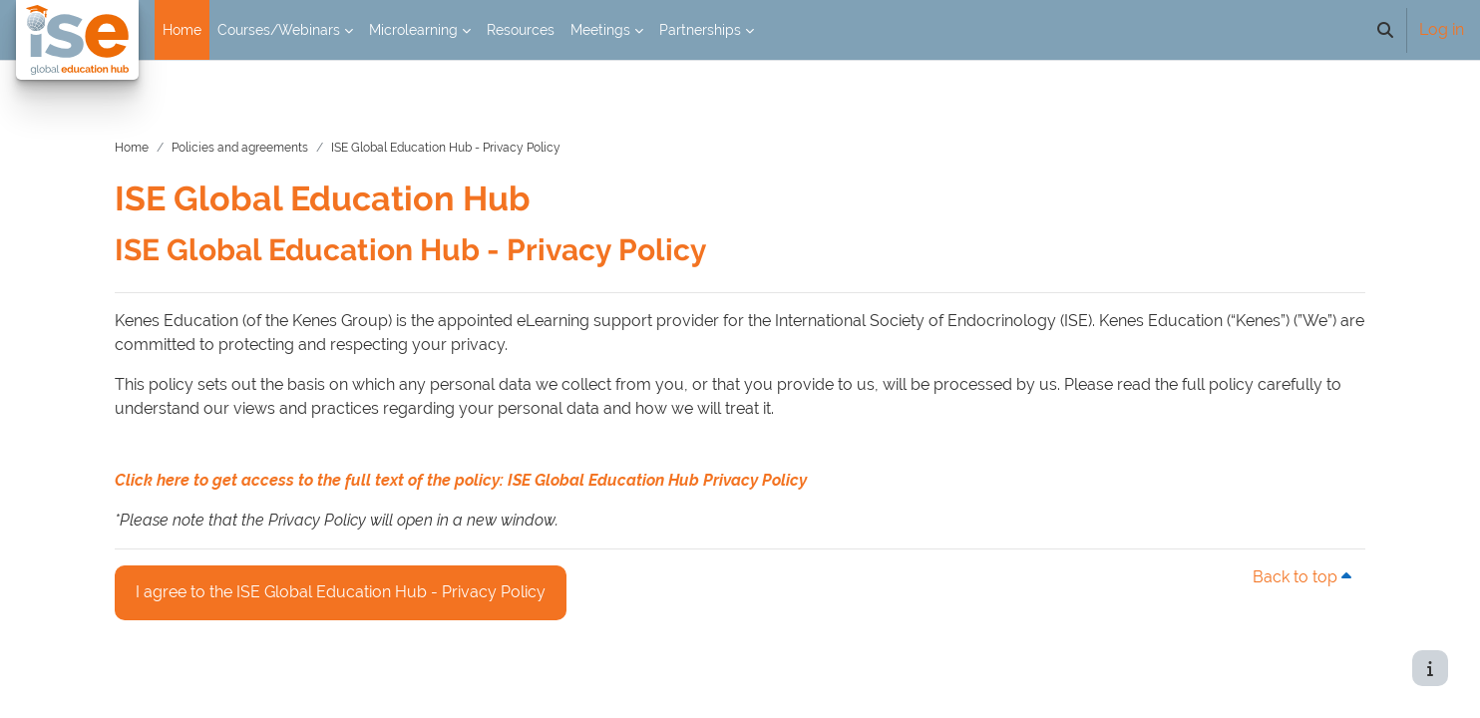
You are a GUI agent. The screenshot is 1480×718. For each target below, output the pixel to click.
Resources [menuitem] (521, 30)
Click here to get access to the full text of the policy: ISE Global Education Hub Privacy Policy (486, 461)
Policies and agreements (264, 129)
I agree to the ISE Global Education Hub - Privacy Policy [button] (365, 571)
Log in (1441, 29)
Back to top (1280, 557)
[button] (1385, 30)
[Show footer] (1430, 668)
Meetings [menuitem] (600, 30)
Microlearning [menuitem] (413, 30)
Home (157, 129)
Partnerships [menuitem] (700, 30)
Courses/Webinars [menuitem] (278, 30)
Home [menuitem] (182, 30)
